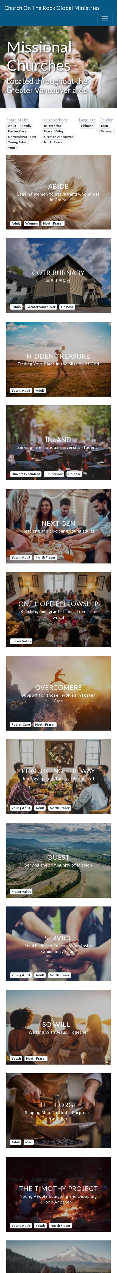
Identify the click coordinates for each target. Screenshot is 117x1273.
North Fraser (54, 142)
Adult (12, 126)
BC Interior (52, 126)
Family (26, 126)
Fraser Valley (53, 131)
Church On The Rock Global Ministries (52, 7)
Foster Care (17, 131)
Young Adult (17, 142)
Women (107, 131)
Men (104, 126)
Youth (12, 148)
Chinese (87, 126)
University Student (22, 137)
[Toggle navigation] (105, 18)
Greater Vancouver (58, 137)
